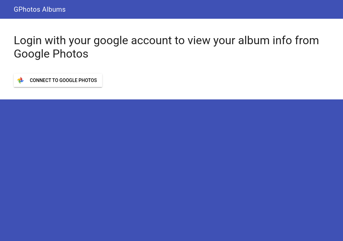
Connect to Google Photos (63, 80)
